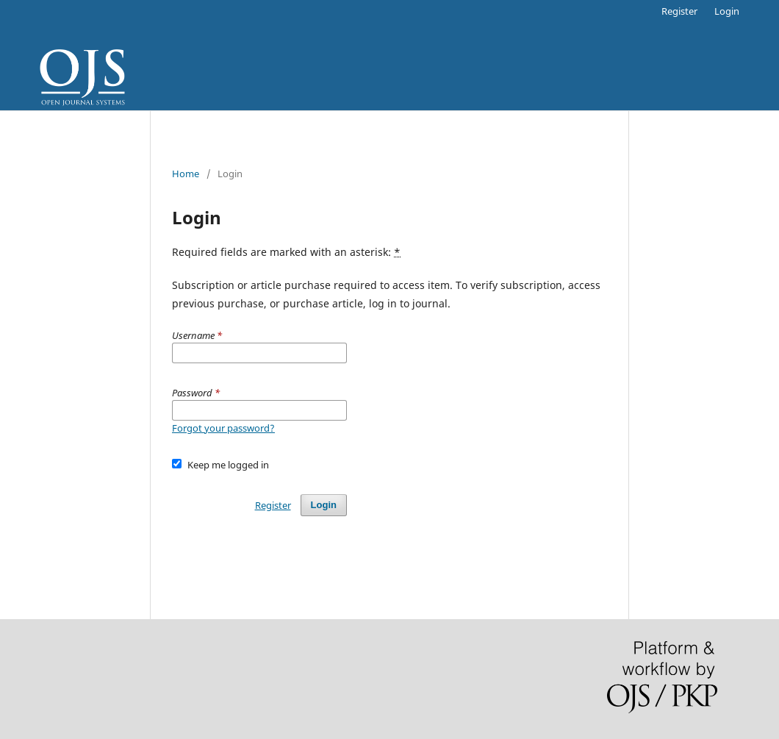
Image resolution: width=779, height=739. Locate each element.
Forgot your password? (223, 428)
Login (726, 11)
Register (679, 11)
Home (185, 173)
